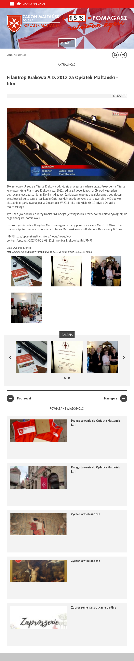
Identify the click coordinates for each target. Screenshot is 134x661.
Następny (115, 398)
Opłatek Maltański (31, 4)
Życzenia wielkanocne (85, 514)
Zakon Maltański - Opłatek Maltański (67, 26)
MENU (67, 42)
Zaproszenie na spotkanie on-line (93, 607)
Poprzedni (19, 398)
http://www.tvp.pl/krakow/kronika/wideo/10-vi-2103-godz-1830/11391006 (50, 251)
